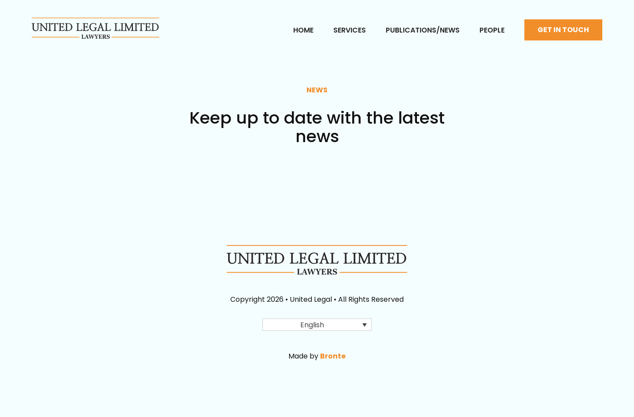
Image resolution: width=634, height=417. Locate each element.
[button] (317, 324)
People (492, 30)
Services (349, 30)
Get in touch (563, 30)
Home (303, 30)
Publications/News (423, 30)
